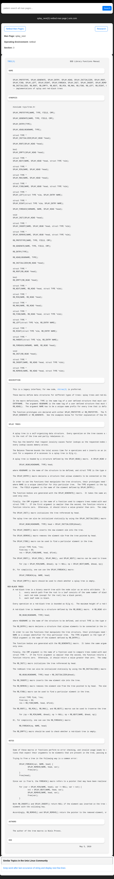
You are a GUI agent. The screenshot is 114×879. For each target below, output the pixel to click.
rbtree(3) (62, 389)
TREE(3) (11, 61)
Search (107, 8)
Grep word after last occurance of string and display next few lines (34, 868)
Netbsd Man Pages (15, 29)
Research (101, 29)
